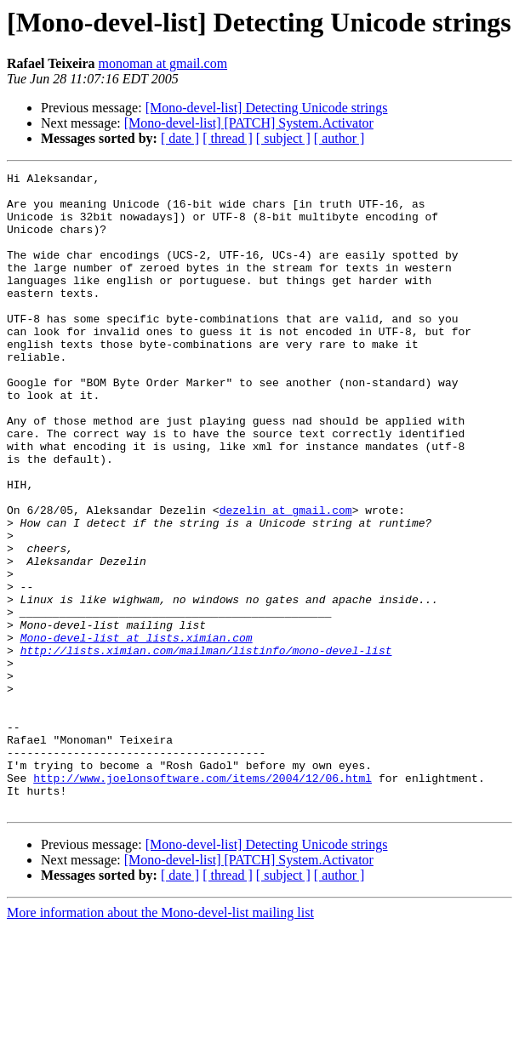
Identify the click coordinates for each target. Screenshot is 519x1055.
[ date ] (180, 138)
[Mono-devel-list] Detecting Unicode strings (266, 107)
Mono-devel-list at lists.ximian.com (136, 731)
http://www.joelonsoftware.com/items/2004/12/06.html (202, 900)
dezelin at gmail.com (286, 578)
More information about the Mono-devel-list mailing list (160, 1040)
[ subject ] (283, 138)
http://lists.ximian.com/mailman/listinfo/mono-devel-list (206, 747)
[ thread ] (227, 138)
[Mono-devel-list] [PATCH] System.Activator (249, 123)
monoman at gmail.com (163, 63)
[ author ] (339, 138)
